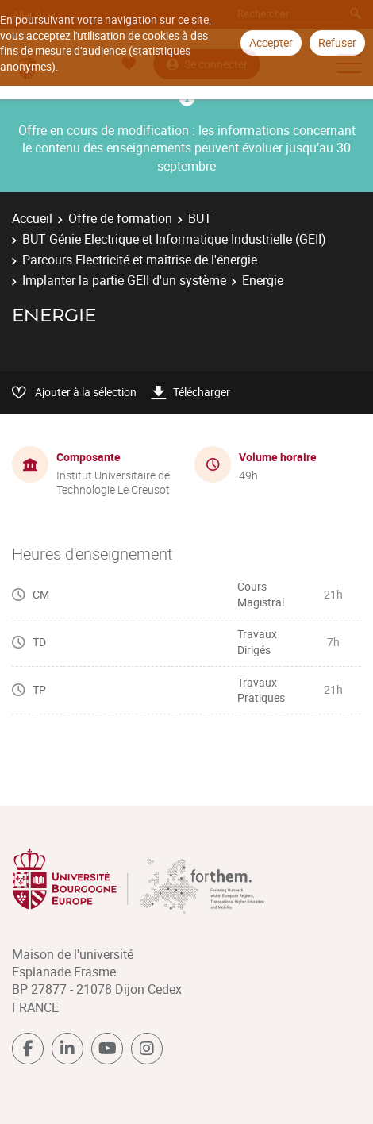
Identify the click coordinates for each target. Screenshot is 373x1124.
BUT (200, 218)
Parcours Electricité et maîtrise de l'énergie (139, 259)
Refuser (337, 42)
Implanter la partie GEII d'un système (124, 280)
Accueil (32, 218)
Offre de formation (120, 218)
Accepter (271, 42)
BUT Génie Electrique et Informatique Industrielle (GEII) (174, 239)
